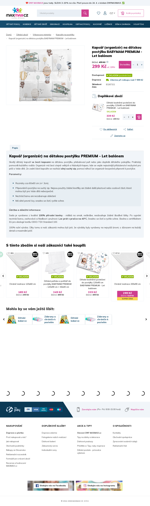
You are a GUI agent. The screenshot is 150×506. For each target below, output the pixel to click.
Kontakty (117, 433)
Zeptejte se (119, 136)
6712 (117, 253)
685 (47, 253)
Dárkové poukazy (85, 441)
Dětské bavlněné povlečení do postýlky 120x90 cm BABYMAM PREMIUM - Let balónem (121, 105)
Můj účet (105, 13)
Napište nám (137, 409)
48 (82, 253)
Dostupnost (97, 75)
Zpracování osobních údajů (125, 441)
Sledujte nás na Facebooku (53, 485)
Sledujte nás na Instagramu (101, 485)
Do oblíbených (110, 129)
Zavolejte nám (89, 409)
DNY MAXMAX (36, 3)
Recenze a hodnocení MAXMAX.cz (16, 464)
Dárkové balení (49, 441)
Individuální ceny (49, 450)
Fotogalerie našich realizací (54, 437)
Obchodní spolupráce (122, 437)
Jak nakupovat (12, 441)
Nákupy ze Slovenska (15, 450)
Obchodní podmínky (15, 446)
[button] (3, 276)
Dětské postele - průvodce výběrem (89, 451)
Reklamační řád (120, 446)
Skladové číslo (96, 85)
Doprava (96, 79)
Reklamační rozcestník (16, 454)
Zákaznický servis (50, 446)
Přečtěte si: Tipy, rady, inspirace (91, 446)
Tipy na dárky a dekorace (88, 437)
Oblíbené (98, 13)
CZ (111, 13)
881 (12, 253)
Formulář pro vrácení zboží (18, 459)
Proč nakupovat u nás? (16, 437)
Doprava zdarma (49, 433)
